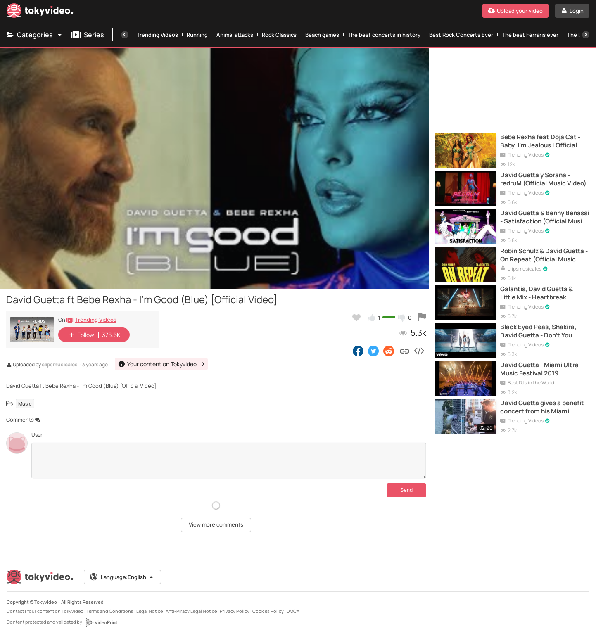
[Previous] (124, 34)
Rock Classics (279, 34)
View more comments (216, 524)
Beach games (322, 34)
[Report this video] (422, 317)
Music (25, 403)
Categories (35, 34)
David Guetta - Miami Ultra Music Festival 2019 (539, 369)
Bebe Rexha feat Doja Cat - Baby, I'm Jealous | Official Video (540, 141)
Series (87, 34)
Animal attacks (234, 34)
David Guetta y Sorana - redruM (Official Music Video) (543, 179)
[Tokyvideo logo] (40, 12)
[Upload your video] (515, 11)
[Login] (572, 11)
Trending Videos (157, 34)
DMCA (293, 611)
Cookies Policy (268, 611)
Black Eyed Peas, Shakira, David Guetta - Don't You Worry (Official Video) (538, 331)
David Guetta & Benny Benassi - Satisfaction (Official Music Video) (544, 217)
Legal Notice (149, 611)
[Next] (585, 34)
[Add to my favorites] (356, 317)
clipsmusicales (60, 365)
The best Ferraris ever (530, 34)
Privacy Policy (234, 611)
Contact (15, 611)
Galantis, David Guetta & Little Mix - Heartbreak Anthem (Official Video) (536, 293)
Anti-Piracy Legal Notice (191, 611)
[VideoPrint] (101, 622)
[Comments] (228, 460)
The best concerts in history (384, 34)
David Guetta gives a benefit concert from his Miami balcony (542, 407)
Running (197, 34)
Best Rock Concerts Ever (461, 34)
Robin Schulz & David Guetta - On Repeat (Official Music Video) (544, 255)
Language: (122, 577)
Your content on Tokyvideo (55, 611)
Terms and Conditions (109, 611)
